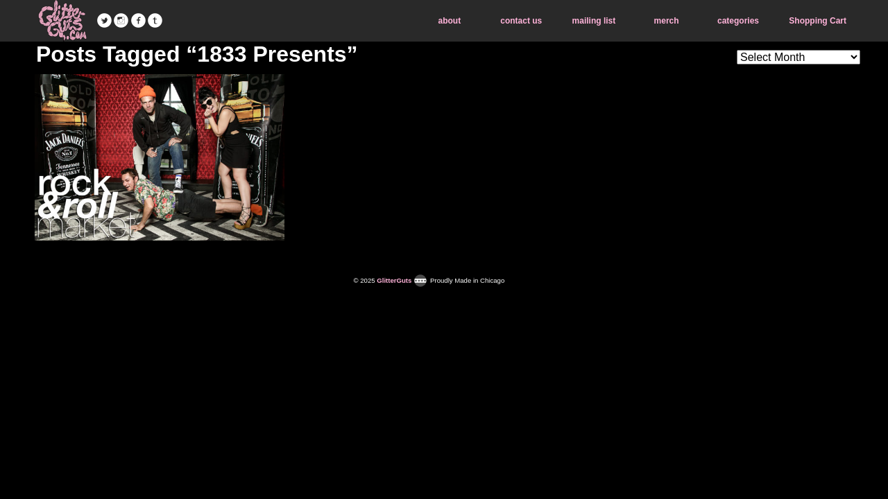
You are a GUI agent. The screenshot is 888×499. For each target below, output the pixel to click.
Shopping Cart (817, 21)
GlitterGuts (62, 21)
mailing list (594, 21)
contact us (521, 21)
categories (738, 21)
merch (666, 21)
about (449, 21)
